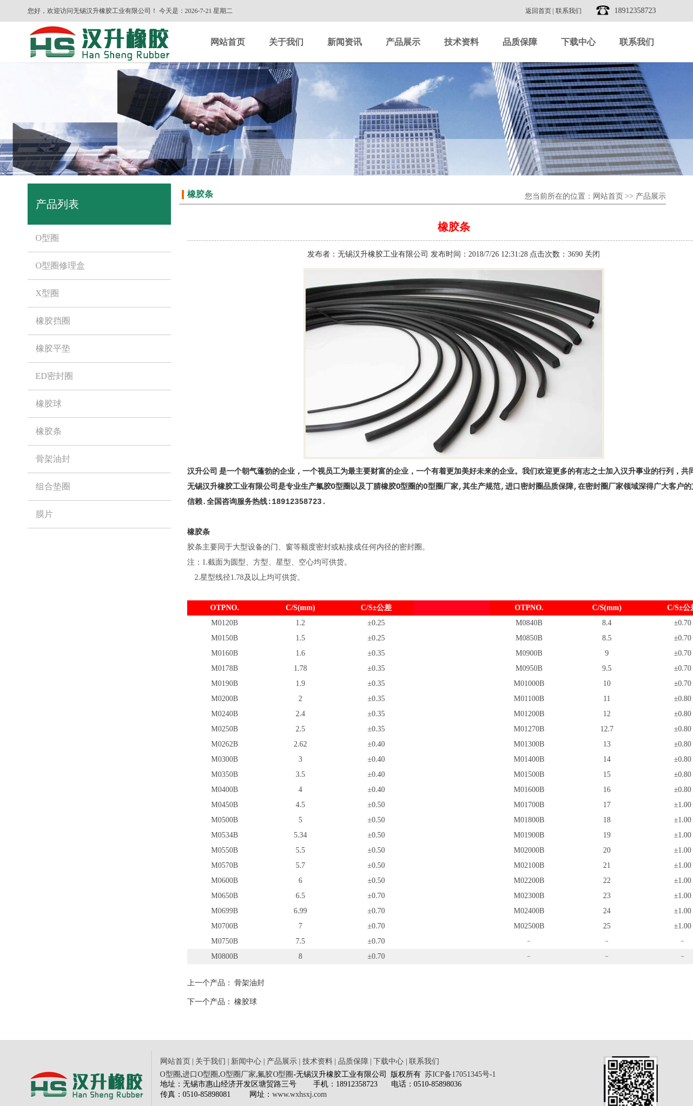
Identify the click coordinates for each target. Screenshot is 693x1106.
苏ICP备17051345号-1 (460, 1074)
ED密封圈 (54, 376)
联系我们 (569, 11)
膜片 (44, 514)
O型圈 (48, 238)
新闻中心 (246, 1061)
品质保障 (520, 42)
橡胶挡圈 (53, 320)
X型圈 (48, 293)
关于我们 (286, 42)
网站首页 (227, 42)
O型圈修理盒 (60, 265)
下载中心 (578, 42)
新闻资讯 (344, 42)
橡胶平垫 (53, 348)
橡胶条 (49, 431)
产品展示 (403, 42)
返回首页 (538, 11)
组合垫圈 (53, 486)
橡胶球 (49, 403)
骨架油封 (53, 458)
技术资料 (461, 42)
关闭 (592, 254)
